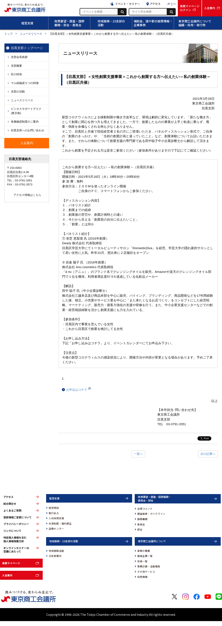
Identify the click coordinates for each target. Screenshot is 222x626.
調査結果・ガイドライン (151, 513)
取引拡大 (54, 513)
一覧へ (138, 453)
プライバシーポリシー (16, 524)
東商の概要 (143, 550)
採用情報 (142, 576)
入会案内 (7, 575)
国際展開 (142, 519)
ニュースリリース (31, 33)
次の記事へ (207, 453)
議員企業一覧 (145, 556)
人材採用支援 (56, 518)
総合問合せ (9, 503)
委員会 (141, 524)
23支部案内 (55, 556)
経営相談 (54, 507)
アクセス (8, 497)
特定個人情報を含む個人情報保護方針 (14, 539)
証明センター (56, 528)
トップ (8, 33)
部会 (139, 529)
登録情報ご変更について (17, 517)
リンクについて (12, 530)
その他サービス (146, 571)
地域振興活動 (56, 550)
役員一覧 (142, 561)
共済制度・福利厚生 (60, 523)
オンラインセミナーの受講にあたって (16, 549)
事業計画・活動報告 (148, 566)
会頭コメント (145, 508)
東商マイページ (11, 563)
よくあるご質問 (12, 510)
